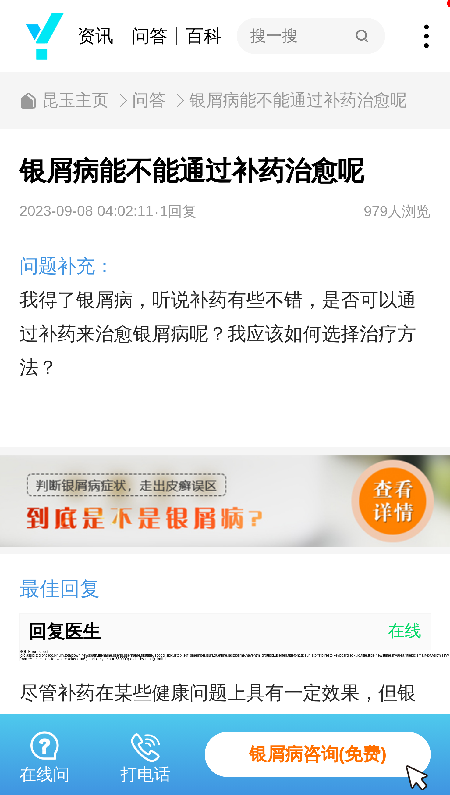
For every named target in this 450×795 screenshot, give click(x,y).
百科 (204, 36)
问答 (150, 36)
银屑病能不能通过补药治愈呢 (298, 100)
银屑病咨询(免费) (340, 760)
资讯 (95, 36)
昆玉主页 (75, 100)
